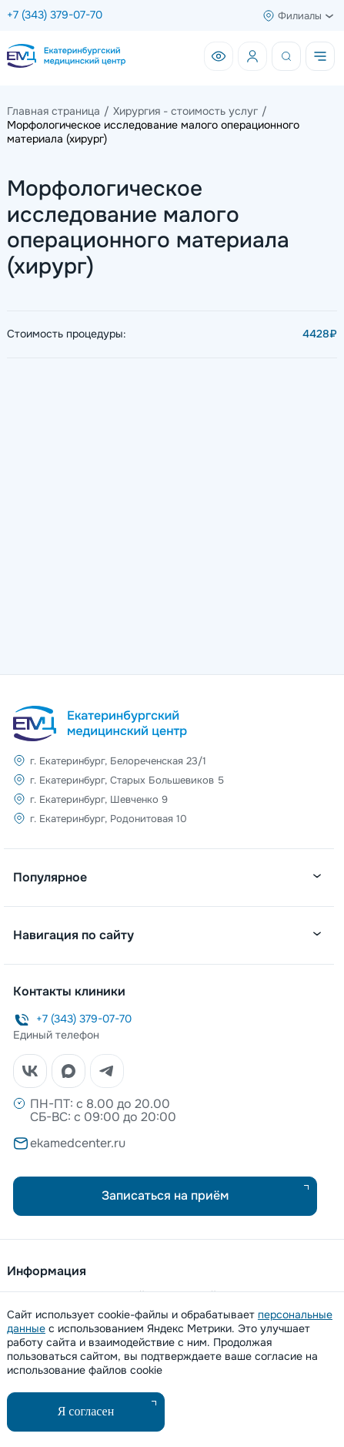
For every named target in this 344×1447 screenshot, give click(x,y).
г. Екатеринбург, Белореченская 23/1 (118, 760)
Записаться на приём (165, 1195)
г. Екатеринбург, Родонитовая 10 (108, 818)
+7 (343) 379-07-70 (54, 15)
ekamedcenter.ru (77, 1143)
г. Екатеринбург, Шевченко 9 (99, 799)
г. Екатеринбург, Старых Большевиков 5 (127, 780)
